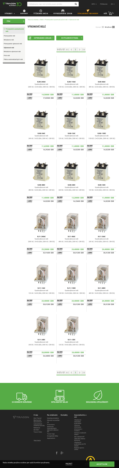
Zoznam (98, 27)
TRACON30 (37, 441)
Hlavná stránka (33, 20)
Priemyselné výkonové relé (13, 44)
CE (48, 422)
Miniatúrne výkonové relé (12, 51)
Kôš (105, 13)
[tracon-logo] (12, 4)
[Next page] (80, 49)
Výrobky (9, 13)
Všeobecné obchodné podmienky (77, 421)
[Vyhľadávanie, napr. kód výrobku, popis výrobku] (53, 4)
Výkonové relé (9, 48)
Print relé (7, 55)
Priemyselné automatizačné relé (56, 20)
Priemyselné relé (9, 36)
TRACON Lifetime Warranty (79, 439)
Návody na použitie (53, 420)
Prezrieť (69, 464)
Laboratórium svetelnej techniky (39, 424)
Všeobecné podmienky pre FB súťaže (80, 444)
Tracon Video (38, 432)
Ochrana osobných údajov (80, 433)
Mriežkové (108, 27)
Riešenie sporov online (79, 448)
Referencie (37, 428)
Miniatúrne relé (9, 40)
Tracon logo (51, 434)
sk (112, 4)
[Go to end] (84, 49)
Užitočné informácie (77, 426)
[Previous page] (71, 49)
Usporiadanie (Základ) (41, 38)
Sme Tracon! (37, 418)
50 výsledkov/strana (71, 38)
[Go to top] (67, 49)
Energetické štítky (52, 436)
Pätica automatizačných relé (13, 59)
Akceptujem (102, 464)
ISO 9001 (36, 430)
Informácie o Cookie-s (78, 430)
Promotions (51, 424)
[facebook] (56, 453)
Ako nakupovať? (79, 437)
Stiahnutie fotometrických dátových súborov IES (52, 429)
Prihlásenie (103, 4)
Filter (8, 21)
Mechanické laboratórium (38, 421)
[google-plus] (62, 453)
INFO (93, 4)
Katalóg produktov (53, 418)
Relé (41, 20)
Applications (51, 438)
